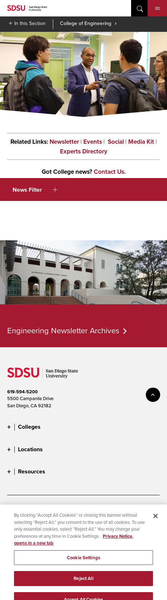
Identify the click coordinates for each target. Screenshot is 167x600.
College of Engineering (85, 23)
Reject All (83, 583)
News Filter (35, 190)
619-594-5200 (22, 391)
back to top (153, 395)
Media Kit (141, 141)
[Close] (155, 521)
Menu (157, 8)
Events (92, 141)
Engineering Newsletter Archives (63, 330)
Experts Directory (83, 151)
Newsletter (64, 141)
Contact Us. (110, 171)
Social (115, 141)
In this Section (30, 23)
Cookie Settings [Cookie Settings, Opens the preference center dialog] (83, 562)
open (139, 8)
